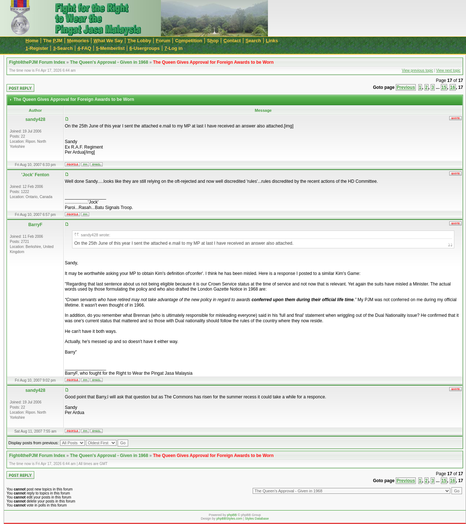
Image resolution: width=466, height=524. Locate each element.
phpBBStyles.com (229, 518)
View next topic (448, 70)
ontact (232, 40)
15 (444, 87)
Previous (405, 87)
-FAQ (84, 48)
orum (163, 40)
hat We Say (108, 40)
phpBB (232, 515)
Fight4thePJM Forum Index (37, 62)
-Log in (174, 48)
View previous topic (417, 70)
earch (253, 40)
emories (78, 40)
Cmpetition (188, 40)
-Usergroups (145, 48)
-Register (36, 48)
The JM (53, 40)
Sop (213, 40)
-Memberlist (110, 48)
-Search (63, 48)
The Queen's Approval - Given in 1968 (109, 62)
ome (32, 40)
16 (452, 87)
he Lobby (139, 40)
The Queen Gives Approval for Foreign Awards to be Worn (213, 62)
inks (272, 40)
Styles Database (257, 518)
